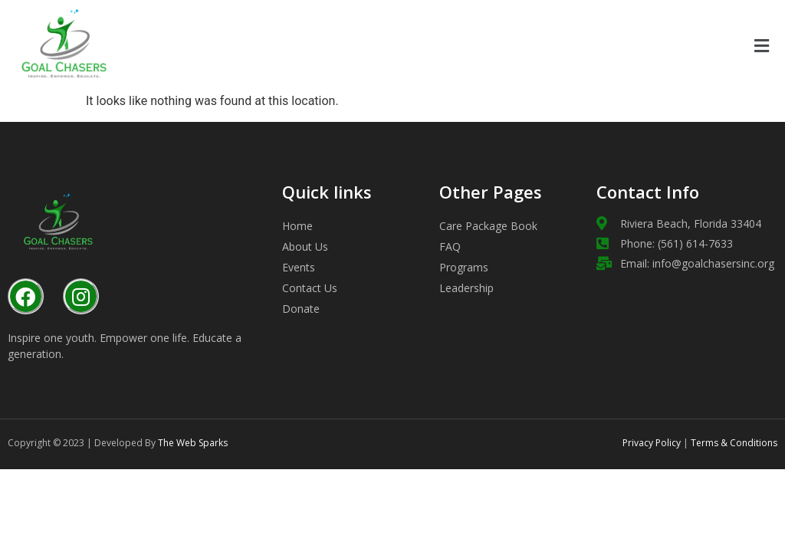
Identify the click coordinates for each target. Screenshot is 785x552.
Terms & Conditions (732, 442)
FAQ (450, 246)
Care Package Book (488, 226)
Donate (301, 308)
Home (297, 226)
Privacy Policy (651, 442)
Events (298, 267)
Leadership (466, 288)
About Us (305, 246)
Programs (463, 267)
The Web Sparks (193, 442)
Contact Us (309, 288)
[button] (761, 46)
